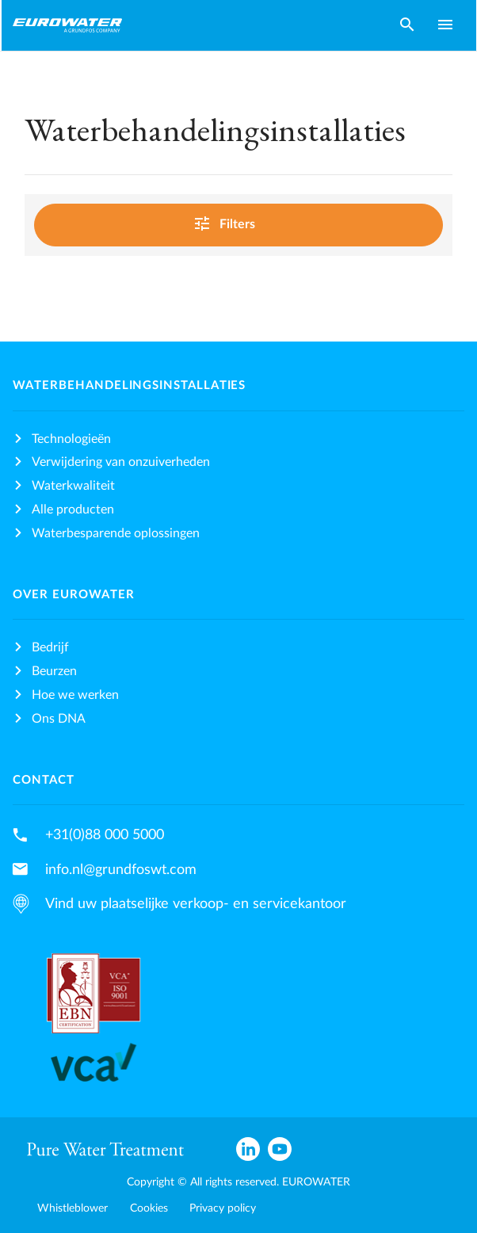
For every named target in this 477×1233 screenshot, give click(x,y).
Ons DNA (59, 718)
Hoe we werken (75, 695)
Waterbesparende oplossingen (116, 533)
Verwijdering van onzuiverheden (121, 462)
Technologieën (71, 439)
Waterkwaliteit (73, 485)
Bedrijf (50, 647)
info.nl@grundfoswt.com (121, 869)
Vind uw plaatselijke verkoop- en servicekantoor (195, 903)
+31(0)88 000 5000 (104, 834)
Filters (236, 223)
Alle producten (73, 509)
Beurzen (54, 671)
